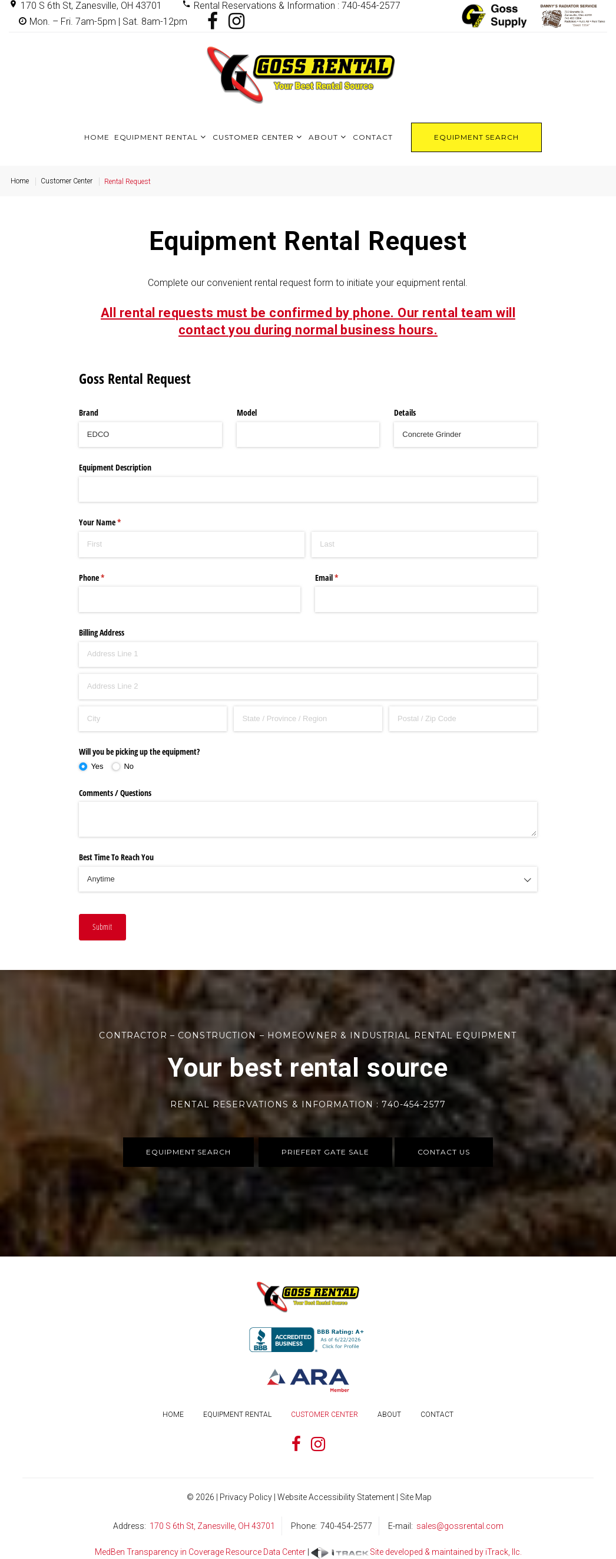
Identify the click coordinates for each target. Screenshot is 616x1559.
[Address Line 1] (308, 654)
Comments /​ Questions (115, 792)
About (323, 137)
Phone (105, 578)
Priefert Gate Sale (325, 1151)
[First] (191, 544)
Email (340, 578)
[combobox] (308, 879)
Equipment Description (115, 467)
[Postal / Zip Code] (463, 718)
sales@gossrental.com (460, 1526)
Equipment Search (476, 137)
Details (405, 412)
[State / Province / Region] (308, 718)
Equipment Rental (156, 137)
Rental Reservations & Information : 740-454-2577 (297, 5)
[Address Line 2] (308, 686)
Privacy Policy (246, 1497)
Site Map (416, 1497)
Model (247, 412)
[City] (153, 718)
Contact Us (444, 1151)
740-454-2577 (346, 1526)
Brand (88, 412)
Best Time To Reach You (116, 857)
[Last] (424, 544)
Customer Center (253, 137)
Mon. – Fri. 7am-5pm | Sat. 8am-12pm (108, 21)
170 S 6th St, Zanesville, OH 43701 (91, 5)
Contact (373, 137)
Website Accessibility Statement (336, 1497)
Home (97, 137)
